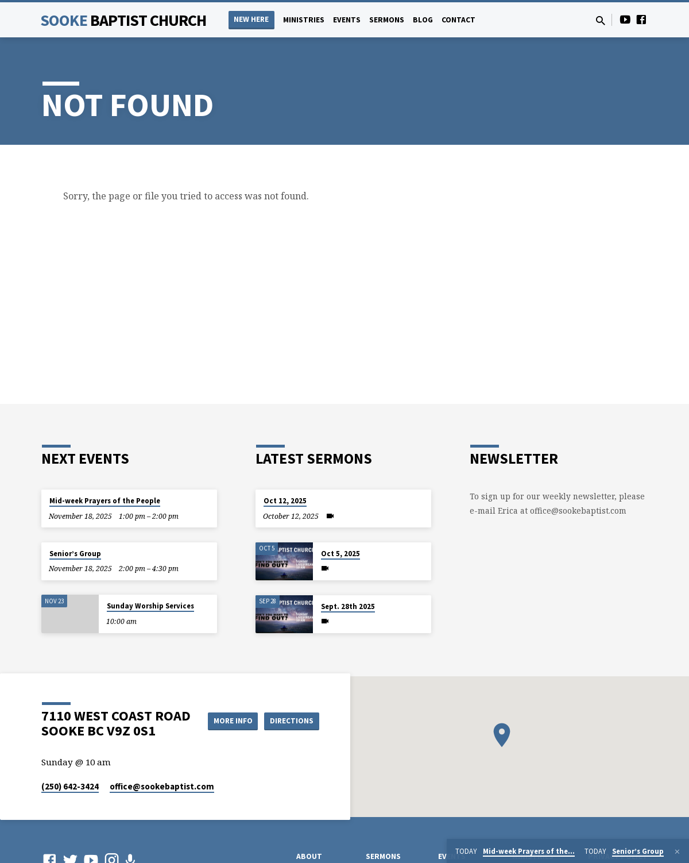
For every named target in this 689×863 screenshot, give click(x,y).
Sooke (123, 20)
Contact (458, 20)
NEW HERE (251, 19)
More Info (290, 709)
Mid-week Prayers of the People (104, 501)
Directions (290, 732)
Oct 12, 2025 (285, 501)
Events (347, 20)
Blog (423, 20)
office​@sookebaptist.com (162, 786)
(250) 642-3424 (70, 786)
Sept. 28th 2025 (348, 606)
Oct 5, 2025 (340, 553)
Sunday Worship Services (150, 606)
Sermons (386, 20)
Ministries (303, 20)
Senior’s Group (75, 553)
